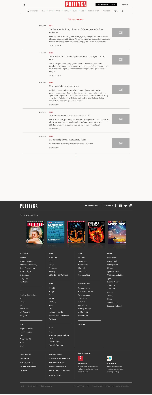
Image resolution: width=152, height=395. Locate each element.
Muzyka (52, 292)
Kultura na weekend (85, 292)
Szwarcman (82, 262)
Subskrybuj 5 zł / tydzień (105, 4)
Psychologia (82, 306)
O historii (81, 302)
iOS (79, 364)
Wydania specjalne (27, 262)
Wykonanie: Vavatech (97, 386)
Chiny (22, 347)
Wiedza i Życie (25, 272)
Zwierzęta (111, 286)
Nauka (75, 11)
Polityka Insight (32, 386)
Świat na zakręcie (84, 296)
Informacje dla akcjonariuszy (59, 371)
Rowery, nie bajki (84, 309)
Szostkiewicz (83, 265)
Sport (109, 279)
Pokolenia (106, 11)
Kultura (66, 11)
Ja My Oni (24, 279)
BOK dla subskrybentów (28, 367)
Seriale (51, 299)
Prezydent (23, 316)
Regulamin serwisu (55, 355)
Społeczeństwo (113, 272)
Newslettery (111, 258)
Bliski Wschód (25, 340)
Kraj (43, 11)
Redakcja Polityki (26, 355)
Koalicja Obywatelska (28, 296)
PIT (50, 262)
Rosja (22, 343)
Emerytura (53, 269)
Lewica (22, 302)
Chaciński (82, 269)
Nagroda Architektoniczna (59, 316)
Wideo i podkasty (93, 11)
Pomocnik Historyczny (28, 265)
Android (84, 364)
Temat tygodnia (84, 289)
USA (22, 336)
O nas (109, 300)
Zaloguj (124, 4)
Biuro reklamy (25, 359)
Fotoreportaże (112, 265)
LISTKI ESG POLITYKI (58, 276)
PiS (21, 299)
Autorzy (110, 293)
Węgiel (51, 265)
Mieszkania (53, 258)
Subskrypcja (108, 206)
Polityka (23, 258)
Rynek (58, 11)
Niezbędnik (24, 283)
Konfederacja (25, 313)
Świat (51, 11)
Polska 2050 (24, 309)
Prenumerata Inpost (92, 206)
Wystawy (52, 302)
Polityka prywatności (56, 363)
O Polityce (23, 371)
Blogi (82, 11)
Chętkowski (82, 272)
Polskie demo (83, 313)
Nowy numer (34, 11)
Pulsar (51, 333)
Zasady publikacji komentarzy (59, 359)
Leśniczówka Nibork (46, 386)
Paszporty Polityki (56, 313)
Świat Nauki (24, 276)
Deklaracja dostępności (57, 367)
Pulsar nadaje (83, 316)
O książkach (82, 299)
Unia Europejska (26, 333)
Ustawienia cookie (55, 375)
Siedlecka (81, 258)
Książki (52, 289)
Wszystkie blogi (84, 276)
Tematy (110, 296)
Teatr (51, 306)
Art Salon (52, 320)
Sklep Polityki (112, 303)
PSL (21, 306)
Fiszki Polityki (111, 364)
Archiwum (111, 289)
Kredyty (52, 272)
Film (51, 296)
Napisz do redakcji (26, 363)
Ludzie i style (112, 262)
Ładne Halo (86, 386)
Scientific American (27, 269)
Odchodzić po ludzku (115, 276)
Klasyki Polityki (113, 283)
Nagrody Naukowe (56, 346)
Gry (50, 309)
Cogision (80, 386)
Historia (110, 269)
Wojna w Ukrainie (27, 329)
